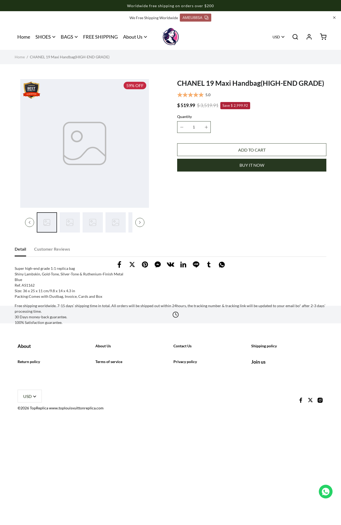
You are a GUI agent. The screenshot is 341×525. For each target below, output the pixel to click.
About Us (133, 37)
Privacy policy (185, 457)
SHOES (43, 37)
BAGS (67, 37)
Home (23, 37)
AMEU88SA (195, 17)
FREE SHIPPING (100, 37)
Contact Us (182, 419)
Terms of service (108, 457)
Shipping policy (264, 419)
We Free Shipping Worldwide (153, 17)
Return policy (29, 457)
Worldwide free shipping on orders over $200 (170, 5)
